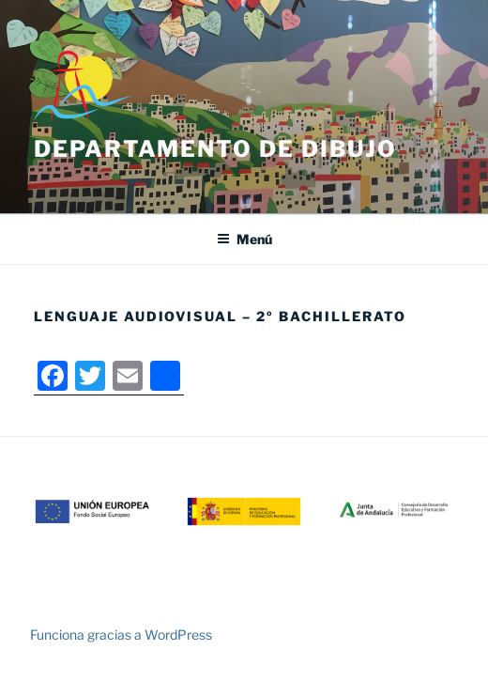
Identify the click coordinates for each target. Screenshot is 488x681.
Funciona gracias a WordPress (121, 634)
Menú (244, 239)
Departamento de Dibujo (215, 149)
